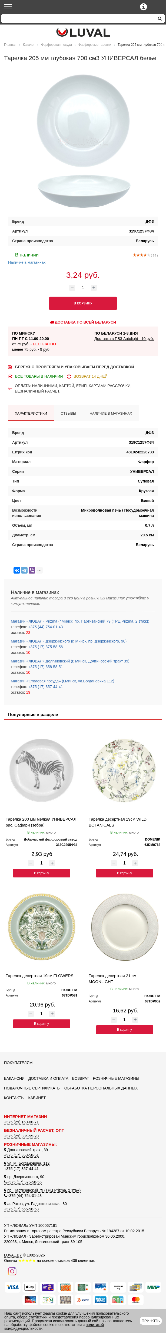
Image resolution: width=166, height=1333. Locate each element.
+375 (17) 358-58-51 (45, 667)
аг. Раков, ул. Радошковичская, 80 (35, 1204)
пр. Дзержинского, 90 (24, 1177)
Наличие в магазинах (27, 258)
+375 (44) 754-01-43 (45, 627)
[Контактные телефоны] (143, 6)
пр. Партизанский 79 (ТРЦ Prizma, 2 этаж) (42, 1190)
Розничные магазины (116, 1078)
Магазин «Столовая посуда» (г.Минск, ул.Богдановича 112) (62, 681)
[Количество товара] (83, 288)
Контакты (14, 1098)
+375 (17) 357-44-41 (45, 687)
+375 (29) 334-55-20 (21, 1136)
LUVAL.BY (13, 1255)
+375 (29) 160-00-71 (21, 1122)
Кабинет (37, 1098)
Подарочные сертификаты (32, 1088)
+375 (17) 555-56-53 (21, 1209)
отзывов (62, 1260)
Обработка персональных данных (101, 1088)
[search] (160, 18)
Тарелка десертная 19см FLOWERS (40, 975)
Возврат (80, 1078)
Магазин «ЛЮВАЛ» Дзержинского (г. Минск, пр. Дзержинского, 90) (69, 641)
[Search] (78, 18)
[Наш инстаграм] (12, 1271)
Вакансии (14, 1078)
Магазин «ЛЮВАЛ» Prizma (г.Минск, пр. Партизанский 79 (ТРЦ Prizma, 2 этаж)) (80, 621)
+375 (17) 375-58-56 (45, 647)
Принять (151, 1321)
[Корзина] (157, 7)
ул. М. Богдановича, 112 (26, 1163)
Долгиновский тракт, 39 (26, 1150)
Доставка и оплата (48, 1078)
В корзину (41, 873)
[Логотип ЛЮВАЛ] (83, 33)
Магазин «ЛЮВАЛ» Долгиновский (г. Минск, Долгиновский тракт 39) (70, 661)
